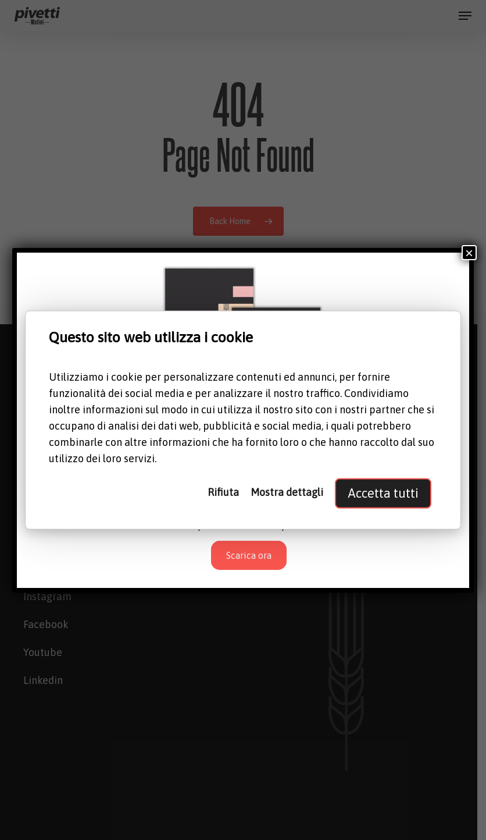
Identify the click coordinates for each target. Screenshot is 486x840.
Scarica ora (248, 555)
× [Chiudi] (469, 252)
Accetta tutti (383, 493)
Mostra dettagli (287, 492)
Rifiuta (223, 492)
